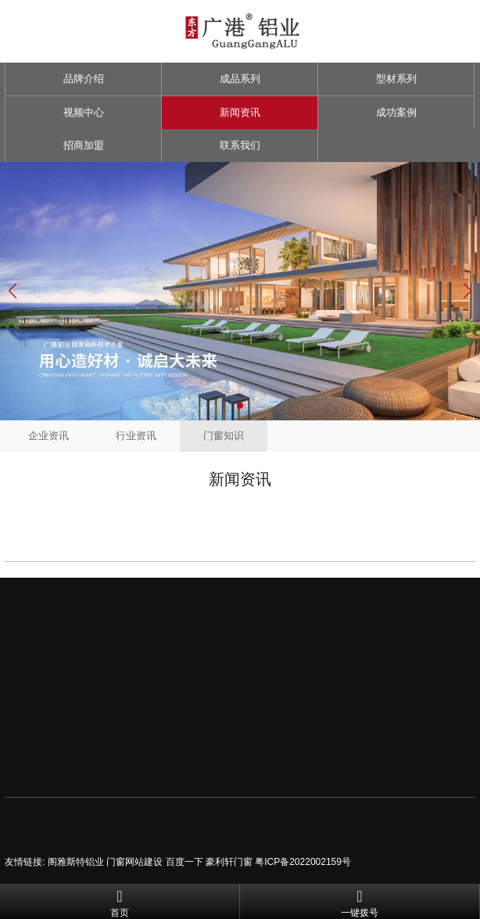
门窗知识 (223, 435)
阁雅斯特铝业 (76, 861)
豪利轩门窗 (229, 861)
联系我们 (240, 145)
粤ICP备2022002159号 (303, 861)
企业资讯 (48, 435)
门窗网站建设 (134, 861)
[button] (240, 405)
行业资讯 (136, 435)
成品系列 (240, 79)
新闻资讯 (240, 112)
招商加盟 (83, 145)
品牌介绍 (83, 79)
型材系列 (396, 79)
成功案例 (396, 112)
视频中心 (83, 112)
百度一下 (184, 861)
